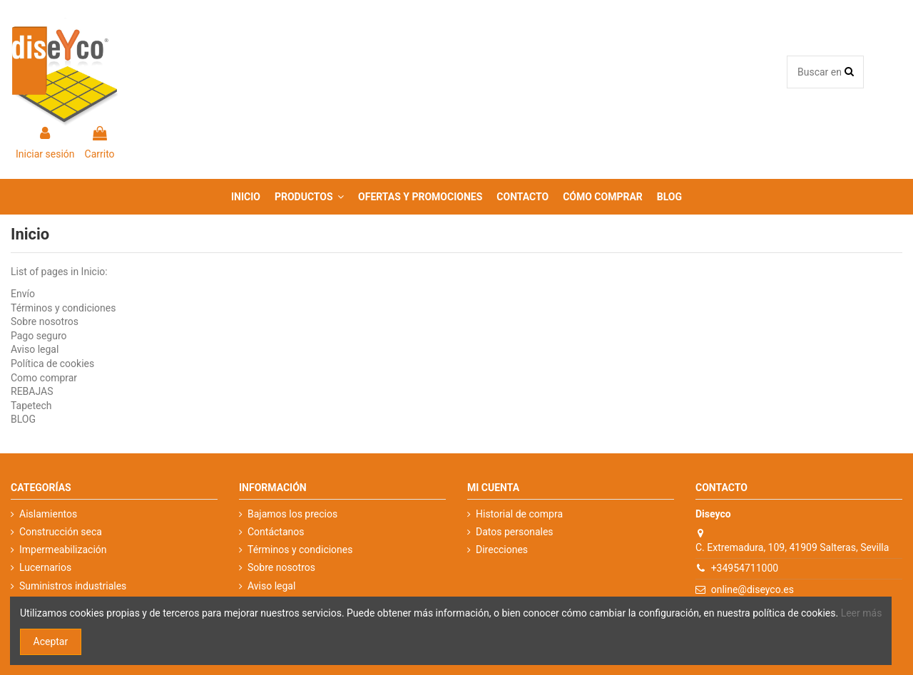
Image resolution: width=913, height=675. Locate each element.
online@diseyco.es (752, 589)
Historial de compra (519, 514)
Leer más (861, 613)
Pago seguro (39, 335)
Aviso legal (34, 349)
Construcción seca (60, 531)
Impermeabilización (63, 549)
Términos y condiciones (63, 308)
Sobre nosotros (44, 321)
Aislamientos (48, 514)
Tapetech (31, 405)
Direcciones (502, 549)
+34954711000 (745, 568)
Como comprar (44, 377)
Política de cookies (52, 363)
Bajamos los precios (292, 514)
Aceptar (51, 641)
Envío (23, 293)
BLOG (23, 419)
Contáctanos (276, 531)
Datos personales (515, 531)
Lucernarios (45, 567)
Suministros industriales (72, 586)
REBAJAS (32, 391)
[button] (309, 197)
